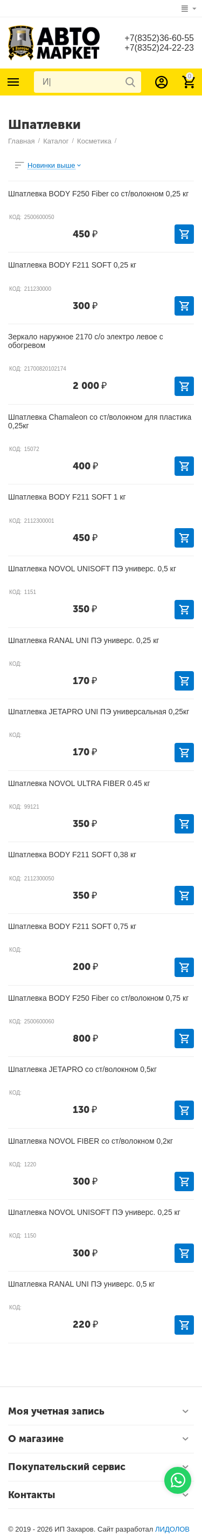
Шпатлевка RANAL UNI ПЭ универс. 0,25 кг (83, 640)
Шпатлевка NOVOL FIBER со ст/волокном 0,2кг (90, 1141)
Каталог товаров (13, 82)
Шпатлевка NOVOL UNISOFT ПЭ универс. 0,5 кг (92, 568)
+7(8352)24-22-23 (159, 47)
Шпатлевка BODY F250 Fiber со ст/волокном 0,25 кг (98, 193)
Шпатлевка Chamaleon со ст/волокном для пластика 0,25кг (99, 421)
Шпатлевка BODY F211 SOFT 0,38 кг (72, 854)
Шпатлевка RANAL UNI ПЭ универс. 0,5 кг (81, 1284)
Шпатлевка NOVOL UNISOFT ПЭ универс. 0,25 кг (94, 1212)
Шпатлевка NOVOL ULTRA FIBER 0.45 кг (79, 783)
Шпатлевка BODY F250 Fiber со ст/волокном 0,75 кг (98, 998)
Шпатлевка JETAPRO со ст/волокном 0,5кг (82, 1069)
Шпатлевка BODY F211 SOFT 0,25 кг (72, 265)
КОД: (15, 217)
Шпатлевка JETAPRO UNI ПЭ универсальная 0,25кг (98, 711)
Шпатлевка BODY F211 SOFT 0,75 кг (72, 926)
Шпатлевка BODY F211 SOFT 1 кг (67, 497)
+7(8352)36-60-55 (159, 38)
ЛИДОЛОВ (172, 1529)
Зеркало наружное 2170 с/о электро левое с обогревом (85, 341)
